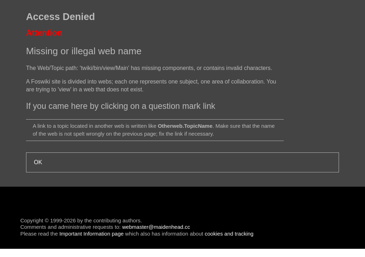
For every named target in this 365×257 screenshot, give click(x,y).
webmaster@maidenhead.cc (156, 227)
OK (38, 162)
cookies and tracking (229, 234)
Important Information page (91, 234)
